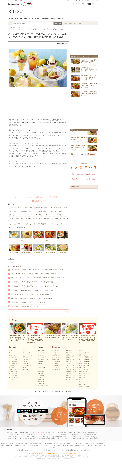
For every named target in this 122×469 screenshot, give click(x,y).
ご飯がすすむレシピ (84, 386)
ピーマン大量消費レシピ (85, 359)
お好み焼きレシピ (57, 363)
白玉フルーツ (38, 235)
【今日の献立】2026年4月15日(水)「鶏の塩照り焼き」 (26, 306)
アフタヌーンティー (19, 262)
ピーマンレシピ (13, 371)
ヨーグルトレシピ (27, 355)
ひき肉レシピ (12, 357)
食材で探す (68, 23)
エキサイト (94, 4)
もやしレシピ (12, 369)
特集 (21, 19)
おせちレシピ (41, 371)
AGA (95, 445)
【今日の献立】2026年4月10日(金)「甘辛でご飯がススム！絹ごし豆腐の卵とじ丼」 (34, 282)
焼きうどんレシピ (57, 369)
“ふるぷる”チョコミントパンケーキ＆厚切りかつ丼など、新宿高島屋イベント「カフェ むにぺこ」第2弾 (38, 207)
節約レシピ (82, 375)
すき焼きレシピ (56, 361)
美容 (82, 445)
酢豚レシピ (68, 350)
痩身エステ (102, 445)
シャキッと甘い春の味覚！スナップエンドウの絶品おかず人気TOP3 (30, 294)
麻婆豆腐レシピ (70, 355)
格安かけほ (9, 445)
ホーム (11, 19)
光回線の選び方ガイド (22, 443)
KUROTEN (11, 443)
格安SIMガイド (100, 443)
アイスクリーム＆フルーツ (26, 236)
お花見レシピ (41, 379)
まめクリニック (41, 443)
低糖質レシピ (82, 367)
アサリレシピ (41, 350)
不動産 (71, 445)
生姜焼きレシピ (56, 355)
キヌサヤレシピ (42, 361)
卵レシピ (25, 350)
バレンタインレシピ (43, 385)
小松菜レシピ (12, 380)
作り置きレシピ (83, 350)
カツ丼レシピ (55, 353)
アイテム (69, 443)
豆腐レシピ (25, 357)
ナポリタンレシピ (70, 365)
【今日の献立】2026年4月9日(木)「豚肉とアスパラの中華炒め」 (29, 302)
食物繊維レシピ (83, 371)
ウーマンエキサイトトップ (80, 4)
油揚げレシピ (26, 361)
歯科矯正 (77, 445)
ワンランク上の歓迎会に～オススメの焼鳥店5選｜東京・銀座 (87, 438)
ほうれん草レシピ (13, 377)
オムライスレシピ (70, 361)
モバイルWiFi (17, 445)
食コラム (38, 19)
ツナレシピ (25, 369)
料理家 (53, 19)
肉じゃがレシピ (56, 357)
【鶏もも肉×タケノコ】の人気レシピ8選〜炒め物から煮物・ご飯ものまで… (89, 69)
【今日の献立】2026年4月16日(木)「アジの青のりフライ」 (55, 434)
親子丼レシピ (55, 350)
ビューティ (78, 0)
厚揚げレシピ (26, 359)
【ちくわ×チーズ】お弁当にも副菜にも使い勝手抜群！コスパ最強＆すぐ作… (89, 61)
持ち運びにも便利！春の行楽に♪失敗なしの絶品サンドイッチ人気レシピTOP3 (32, 290)
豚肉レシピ (12, 353)
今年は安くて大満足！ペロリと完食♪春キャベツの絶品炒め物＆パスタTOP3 (32, 298)
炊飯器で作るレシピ (84, 363)
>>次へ (41, 201)
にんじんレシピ (13, 373)
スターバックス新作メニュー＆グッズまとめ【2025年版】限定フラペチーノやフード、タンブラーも (37, 224)
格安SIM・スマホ (90, 443)
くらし (73, 0)
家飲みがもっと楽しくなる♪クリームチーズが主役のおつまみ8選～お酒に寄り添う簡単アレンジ (37, 278)
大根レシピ (12, 365)
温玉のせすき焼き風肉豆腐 (78, 138)
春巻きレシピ (69, 357)
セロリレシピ (41, 355)
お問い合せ (61, 450)
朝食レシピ (82, 380)
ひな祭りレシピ (42, 377)
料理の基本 (46, 19)
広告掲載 (68, 450)
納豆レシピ (25, 363)
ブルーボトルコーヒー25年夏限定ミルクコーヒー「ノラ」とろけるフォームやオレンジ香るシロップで (37, 211)
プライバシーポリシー (36, 450)
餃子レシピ (68, 353)
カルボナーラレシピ (71, 369)
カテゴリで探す (77, 23)
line (85, 167)
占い (83, 0)
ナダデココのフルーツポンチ (50, 236)
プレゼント (87, 0)
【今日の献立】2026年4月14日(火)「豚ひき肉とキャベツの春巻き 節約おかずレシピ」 (35, 286)
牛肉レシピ (12, 350)
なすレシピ (12, 367)
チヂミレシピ (69, 373)
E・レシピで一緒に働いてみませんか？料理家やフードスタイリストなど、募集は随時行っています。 (53, 453)
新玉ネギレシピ (42, 363)
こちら (72, 457)
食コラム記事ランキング (15, 266)
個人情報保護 (47, 450)
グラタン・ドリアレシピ (72, 367)
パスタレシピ (69, 363)
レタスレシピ (41, 353)
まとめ (31, 19)
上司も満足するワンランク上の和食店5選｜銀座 (52, 436)
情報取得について (77, 450)
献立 (16, 19)
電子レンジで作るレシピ (85, 365)
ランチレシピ (82, 382)
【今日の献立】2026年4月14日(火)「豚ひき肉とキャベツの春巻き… (89, 93)
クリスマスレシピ (42, 383)
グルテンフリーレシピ (85, 373)
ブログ (75, 443)
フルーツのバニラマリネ (14, 249)
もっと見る (38, 311)
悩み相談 (30, 445)
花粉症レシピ (41, 375)
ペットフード (89, 445)
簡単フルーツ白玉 (62, 235)
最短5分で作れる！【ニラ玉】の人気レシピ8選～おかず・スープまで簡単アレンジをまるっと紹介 (35, 438)
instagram (81, 167)
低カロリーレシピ (83, 369)
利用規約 (25, 450)
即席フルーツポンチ (26, 248)
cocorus (24, 445)
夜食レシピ (82, 384)
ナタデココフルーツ (38, 248)
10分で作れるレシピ (84, 353)
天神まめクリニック (53, 443)
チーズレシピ (26, 353)
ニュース (59, 445)
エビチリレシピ (70, 359)
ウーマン (47, 445)
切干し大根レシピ (27, 365)
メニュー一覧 (94, 0)
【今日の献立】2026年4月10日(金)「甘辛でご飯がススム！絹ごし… (89, 85)
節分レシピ (40, 373)
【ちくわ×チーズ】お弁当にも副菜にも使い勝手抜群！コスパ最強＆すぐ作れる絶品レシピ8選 (37, 269)
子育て (68, 0)
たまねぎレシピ (13, 361)
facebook (71, 167)
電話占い (80, 443)
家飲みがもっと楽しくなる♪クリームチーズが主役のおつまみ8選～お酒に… (89, 77)
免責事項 (86, 450)
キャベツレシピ (13, 363)
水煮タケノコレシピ (43, 359)
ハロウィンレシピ (42, 381)
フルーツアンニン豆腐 (50, 248)
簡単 (25, 19)
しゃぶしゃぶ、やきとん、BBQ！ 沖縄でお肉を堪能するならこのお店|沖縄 (29, 434)
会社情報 (19, 450)
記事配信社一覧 (75, 186)
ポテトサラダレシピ (71, 371)
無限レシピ (82, 377)
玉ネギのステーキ (76, 155)
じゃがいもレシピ (13, 359)
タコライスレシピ (70, 375)
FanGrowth (33, 443)
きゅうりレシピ (13, 375)
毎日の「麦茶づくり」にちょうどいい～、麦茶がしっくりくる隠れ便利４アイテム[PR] (32, 436)
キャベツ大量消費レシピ (85, 357)
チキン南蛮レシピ (57, 365)
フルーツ (10, 262)
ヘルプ (54, 450)
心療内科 (62, 443)
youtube (90, 167)
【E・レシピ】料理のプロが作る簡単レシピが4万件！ (53, 391)
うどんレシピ (55, 367)
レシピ (53, 445)
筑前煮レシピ (55, 359)
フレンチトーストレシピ (72, 380)
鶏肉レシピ (12, 355)
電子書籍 (52, 447)
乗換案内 (65, 445)
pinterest (95, 167)
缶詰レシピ (82, 355)
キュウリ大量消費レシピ (85, 361)
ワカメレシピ (26, 367)
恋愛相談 (36, 445)
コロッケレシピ (70, 377)
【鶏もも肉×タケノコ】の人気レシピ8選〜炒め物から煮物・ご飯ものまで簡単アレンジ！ (36, 273)
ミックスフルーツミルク (62, 249)
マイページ (61, 19)
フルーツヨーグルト (14, 235)
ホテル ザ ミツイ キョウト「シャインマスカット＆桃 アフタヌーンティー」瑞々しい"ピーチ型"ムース (37, 215)
